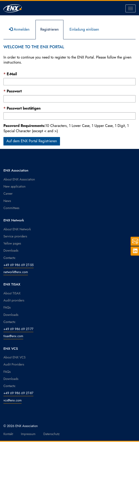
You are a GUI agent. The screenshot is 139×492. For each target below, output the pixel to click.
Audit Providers (13, 364)
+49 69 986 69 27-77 (18, 329)
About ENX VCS (14, 357)
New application (14, 186)
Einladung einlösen (84, 29)
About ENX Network (17, 229)
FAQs (7, 307)
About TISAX (11, 293)
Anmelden (19, 29)
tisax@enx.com (13, 336)
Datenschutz (51, 434)
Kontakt (8, 434)
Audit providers (13, 300)
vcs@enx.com (12, 400)
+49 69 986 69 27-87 (18, 393)
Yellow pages (12, 243)
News (7, 201)
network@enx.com (15, 272)
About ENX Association (19, 179)
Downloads (10, 250)
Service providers (15, 236)
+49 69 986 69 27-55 (18, 265)
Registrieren (49, 29)
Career (8, 193)
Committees (11, 208)
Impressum (28, 434)
